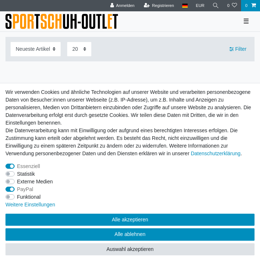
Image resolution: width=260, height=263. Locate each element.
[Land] (185, 5)
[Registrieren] (158, 5)
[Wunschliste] (232, 5)
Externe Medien (35, 181)
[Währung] (200, 5)
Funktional (29, 197)
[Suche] (216, 5)
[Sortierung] (36, 49)
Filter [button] (237, 49)
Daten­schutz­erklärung (215, 153)
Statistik (26, 174)
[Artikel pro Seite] (79, 49)
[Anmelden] (122, 5)
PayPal (25, 189)
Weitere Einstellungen (30, 204)
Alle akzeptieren (130, 219)
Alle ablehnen (130, 234)
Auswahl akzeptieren (129, 249)
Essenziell (28, 166)
